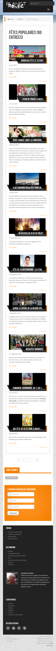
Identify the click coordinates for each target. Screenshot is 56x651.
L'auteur (10, 612)
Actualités (11, 606)
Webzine (11, 610)
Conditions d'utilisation (15, 615)
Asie (9, 558)
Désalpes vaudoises (34, 349)
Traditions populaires (15, 534)
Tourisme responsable (15, 532)
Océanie (10, 565)
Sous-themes (12, 470)
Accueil (11, 19)
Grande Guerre (12, 539)
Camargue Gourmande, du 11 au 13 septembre (28, 387)
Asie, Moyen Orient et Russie (17, 560)
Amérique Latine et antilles (17, 556)
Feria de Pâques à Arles (33, 99)
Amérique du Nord (14, 553)
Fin (37, 460)
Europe (10, 562)
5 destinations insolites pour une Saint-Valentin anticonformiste (28, 187)
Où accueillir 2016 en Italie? (31, 233)
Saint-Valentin (11, 477)
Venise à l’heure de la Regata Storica (28, 308)
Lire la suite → (13, 77)
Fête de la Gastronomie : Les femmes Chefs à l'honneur (28, 269)
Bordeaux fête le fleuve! (32, 60)
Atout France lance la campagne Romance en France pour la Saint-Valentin (28, 140)
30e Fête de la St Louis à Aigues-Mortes (28, 428)
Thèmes (20, 19)
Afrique (10, 551)
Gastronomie (12, 536)
